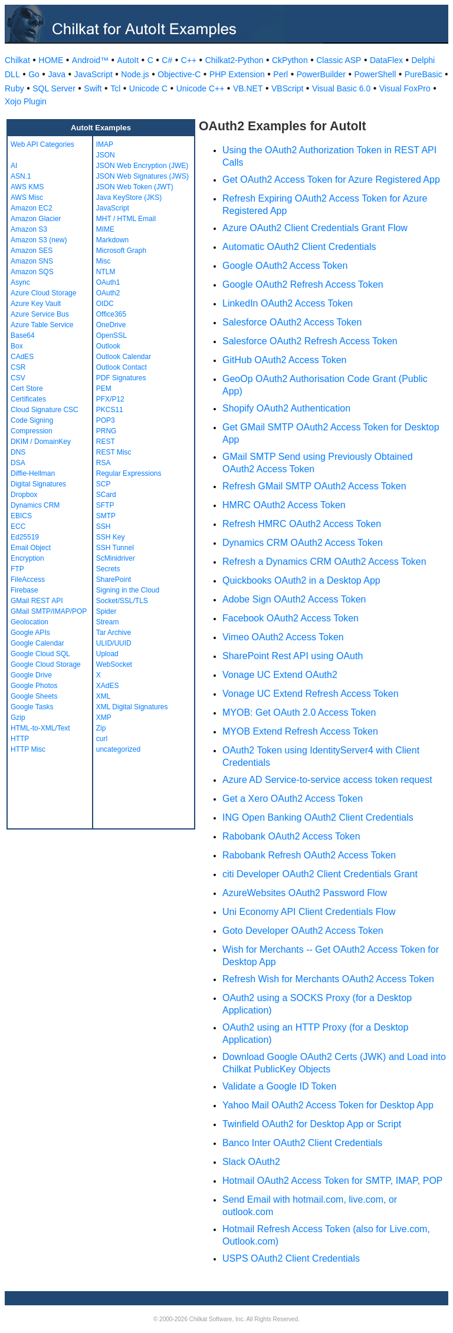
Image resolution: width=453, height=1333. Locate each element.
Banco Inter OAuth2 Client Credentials (302, 1143)
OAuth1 (108, 282)
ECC (18, 526)
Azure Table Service (42, 325)
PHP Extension (237, 74)
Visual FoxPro (405, 88)
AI (14, 166)
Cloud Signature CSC (44, 410)
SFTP (105, 505)
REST (105, 441)
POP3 (105, 420)
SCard (106, 495)
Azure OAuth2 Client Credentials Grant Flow (315, 228)
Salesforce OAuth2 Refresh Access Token (310, 341)
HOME (50, 60)
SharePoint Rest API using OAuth (292, 656)
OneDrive (111, 325)
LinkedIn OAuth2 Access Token (287, 303)
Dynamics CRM (35, 505)
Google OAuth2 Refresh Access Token (302, 284)
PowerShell (375, 74)
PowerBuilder (321, 74)
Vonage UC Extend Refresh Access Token (310, 694)
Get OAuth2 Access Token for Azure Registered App (331, 180)
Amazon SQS (32, 272)
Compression (31, 431)
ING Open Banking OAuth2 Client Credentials (317, 817)
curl (101, 739)
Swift (92, 88)
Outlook (108, 346)
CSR (18, 367)
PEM (103, 388)
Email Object (31, 548)
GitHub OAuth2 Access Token (284, 360)
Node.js (135, 74)
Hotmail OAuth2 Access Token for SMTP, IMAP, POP (332, 1181)
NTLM (106, 272)
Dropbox (24, 495)
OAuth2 (108, 293)
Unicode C (148, 88)
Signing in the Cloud (127, 590)
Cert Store (27, 388)
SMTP (106, 516)
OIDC (105, 303)
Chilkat (17, 60)
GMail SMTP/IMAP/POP (49, 611)
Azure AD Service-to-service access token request (327, 780)
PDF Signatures (121, 378)
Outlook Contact (121, 367)
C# (167, 60)
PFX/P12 (110, 399)
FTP (17, 569)
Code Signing (32, 420)
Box (17, 346)
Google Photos (34, 686)
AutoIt (128, 60)
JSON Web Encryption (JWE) (142, 166)
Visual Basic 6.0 (341, 88)
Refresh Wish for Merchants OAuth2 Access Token (328, 979)
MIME (105, 229)
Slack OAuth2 (251, 1162)
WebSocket (114, 664)
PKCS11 (109, 410)
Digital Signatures (38, 484)
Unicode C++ (200, 88)
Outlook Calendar (123, 357)
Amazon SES (31, 250)
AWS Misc (27, 197)
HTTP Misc (28, 749)
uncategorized (118, 749)
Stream (107, 622)
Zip (101, 728)
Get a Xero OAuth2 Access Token (292, 799)
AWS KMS (27, 187)
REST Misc (114, 452)
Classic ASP (338, 60)
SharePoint (113, 579)
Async (20, 282)
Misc (103, 261)
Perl (280, 74)
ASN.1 (21, 176)
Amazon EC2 (31, 208)
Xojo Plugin (26, 101)
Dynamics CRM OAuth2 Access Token (302, 543)
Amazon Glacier (36, 219)
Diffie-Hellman (33, 473)
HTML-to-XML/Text (40, 728)
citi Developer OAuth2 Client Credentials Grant (320, 874)
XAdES (107, 686)
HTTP (20, 739)
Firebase (24, 590)
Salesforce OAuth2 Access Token (292, 322)
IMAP (104, 144)
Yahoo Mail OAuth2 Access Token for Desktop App (328, 1105)
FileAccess (28, 579)
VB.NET (248, 88)
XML (103, 696)
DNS (18, 452)
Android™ (90, 60)
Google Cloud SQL (40, 654)
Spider (106, 611)
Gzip (18, 717)
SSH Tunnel (115, 548)
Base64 (23, 335)
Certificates (28, 399)
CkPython (290, 60)
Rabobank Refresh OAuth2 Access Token (309, 855)
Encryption (27, 558)
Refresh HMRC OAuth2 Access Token (301, 524)
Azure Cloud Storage (43, 293)
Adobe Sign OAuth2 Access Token (294, 599)
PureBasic (423, 74)
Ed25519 (25, 537)
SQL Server (54, 88)
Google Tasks (32, 707)
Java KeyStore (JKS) (129, 197)
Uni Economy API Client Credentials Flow (308, 912)
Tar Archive (113, 632)
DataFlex (386, 60)
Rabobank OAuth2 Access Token (291, 836)
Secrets (108, 569)
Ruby (14, 88)
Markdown (112, 240)
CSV (18, 378)
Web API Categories (42, 144)
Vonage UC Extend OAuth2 (279, 675)
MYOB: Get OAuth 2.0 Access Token (299, 712)
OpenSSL (111, 335)
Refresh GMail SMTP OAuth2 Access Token (314, 486)
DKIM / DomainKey (41, 441)
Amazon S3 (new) (39, 240)
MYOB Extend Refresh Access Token (300, 731)
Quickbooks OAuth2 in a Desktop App (301, 580)
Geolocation (29, 622)
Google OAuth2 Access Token (284, 266)
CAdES (22, 357)
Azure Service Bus (40, 314)
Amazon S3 (29, 229)
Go (34, 74)
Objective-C (179, 74)
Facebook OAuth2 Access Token (290, 618)
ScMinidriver (115, 558)
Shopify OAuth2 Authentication (286, 408)
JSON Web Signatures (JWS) (142, 176)
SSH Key (110, 537)
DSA (18, 463)
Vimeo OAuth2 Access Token (283, 637)
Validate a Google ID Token (279, 1086)
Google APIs (30, 632)
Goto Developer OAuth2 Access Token (302, 931)
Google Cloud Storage (46, 664)
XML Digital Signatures (132, 707)
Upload (107, 654)
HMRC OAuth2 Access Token (284, 505)
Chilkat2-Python (234, 60)
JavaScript (93, 74)
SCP (103, 484)
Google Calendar (37, 643)
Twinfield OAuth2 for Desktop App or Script (311, 1124)
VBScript (287, 88)
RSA (103, 463)
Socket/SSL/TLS (122, 601)
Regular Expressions (129, 473)
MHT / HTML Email (126, 219)
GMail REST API (37, 601)
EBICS (21, 516)
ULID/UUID (114, 643)
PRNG (106, 431)
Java (56, 74)
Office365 (111, 314)
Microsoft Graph (121, 250)
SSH (103, 526)
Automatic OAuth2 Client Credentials (299, 247)
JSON (105, 155)
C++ (188, 60)
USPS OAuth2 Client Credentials (291, 1258)
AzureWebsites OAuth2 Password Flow (304, 893)
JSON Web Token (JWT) (134, 187)
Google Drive (31, 675)
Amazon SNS (32, 261)
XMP (103, 717)
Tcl (115, 88)
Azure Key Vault (36, 303)
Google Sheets (34, 696)
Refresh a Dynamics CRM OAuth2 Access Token (324, 562)
